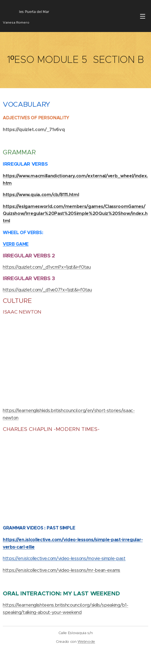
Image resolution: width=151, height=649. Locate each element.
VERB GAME (16, 244)
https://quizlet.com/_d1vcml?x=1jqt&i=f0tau (47, 267)
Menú (142, 16)
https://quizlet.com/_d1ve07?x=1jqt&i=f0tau (47, 289)
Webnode (86, 641)
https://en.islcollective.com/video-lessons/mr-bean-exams (61, 570)
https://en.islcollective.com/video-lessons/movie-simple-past (64, 558)
